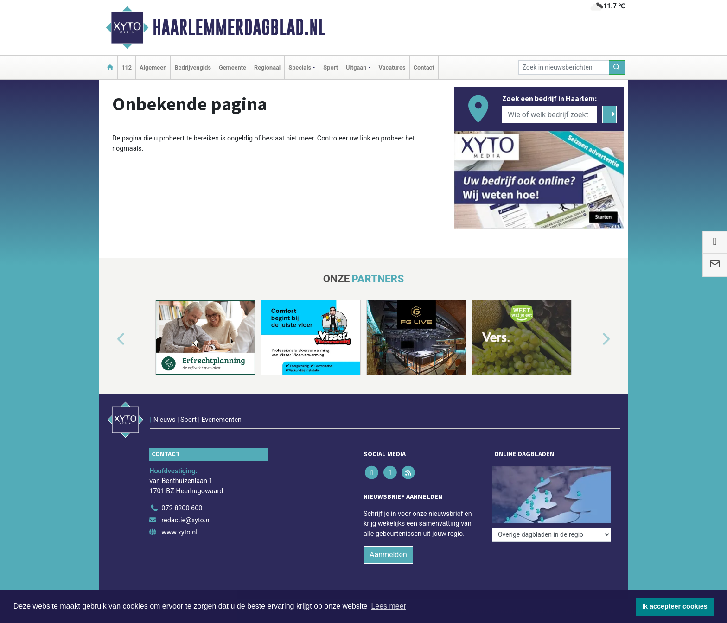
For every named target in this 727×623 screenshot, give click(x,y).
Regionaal (267, 67)
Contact (424, 67)
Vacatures (392, 67)
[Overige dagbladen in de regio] (551, 535)
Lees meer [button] (388, 606)
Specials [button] (299, 67)
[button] (110, 339)
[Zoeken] (617, 67)
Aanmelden (388, 554)
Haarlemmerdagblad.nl (239, 27)
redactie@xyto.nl (186, 520)
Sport (330, 67)
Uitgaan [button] (356, 67)
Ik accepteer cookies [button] (675, 606)
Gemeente (232, 67)
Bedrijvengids (192, 67)
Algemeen (153, 67)
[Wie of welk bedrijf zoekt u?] (549, 114)
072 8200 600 (181, 508)
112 (126, 67)
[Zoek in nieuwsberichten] (563, 67)
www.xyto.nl (179, 532)
